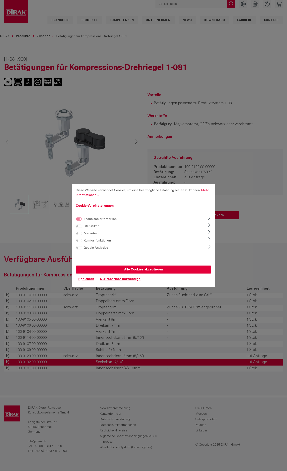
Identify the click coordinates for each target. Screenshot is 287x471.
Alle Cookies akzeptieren (143, 275)
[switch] (79, 232)
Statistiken (91, 232)
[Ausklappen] (209, 224)
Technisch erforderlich (100, 225)
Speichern (86, 285)
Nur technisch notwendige (120, 285)
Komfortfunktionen (97, 246)
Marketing (91, 239)
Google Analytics (96, 253)
